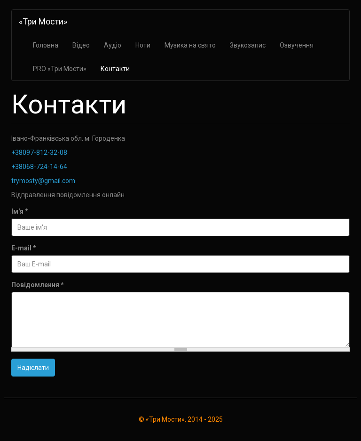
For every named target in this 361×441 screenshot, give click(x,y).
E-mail (23, 248)
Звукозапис (248, 45)
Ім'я (19, 211)
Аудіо (112, 45)
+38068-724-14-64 (39, 166)
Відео (81, 45)
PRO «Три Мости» (59, 68)
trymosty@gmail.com (43, 180)
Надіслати (33, 367)
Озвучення (297, 45)
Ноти (142, 45)
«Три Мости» (43, 21)
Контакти (115, 68)
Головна (45, 45)
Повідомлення (37, 285)
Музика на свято (190, 45)
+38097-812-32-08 (39, 152)
